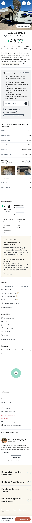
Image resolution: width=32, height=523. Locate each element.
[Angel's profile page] (4, 440)
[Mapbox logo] (5, 392)
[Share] (29, 3)
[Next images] (29, 161)
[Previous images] (26, 161)
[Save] (24, 3)
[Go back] (3, 3)
